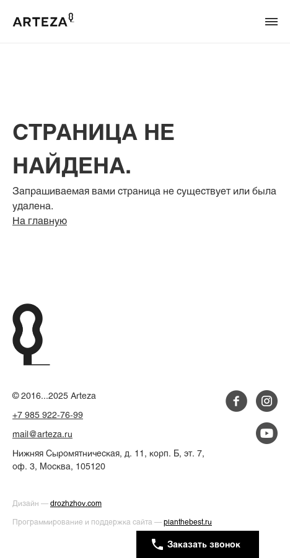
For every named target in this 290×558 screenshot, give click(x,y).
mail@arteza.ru (42, 435)
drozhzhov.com (76, 504)
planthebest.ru (188, 522)
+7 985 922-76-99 (47, 416)
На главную (39, 221)
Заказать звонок (196, 544)
